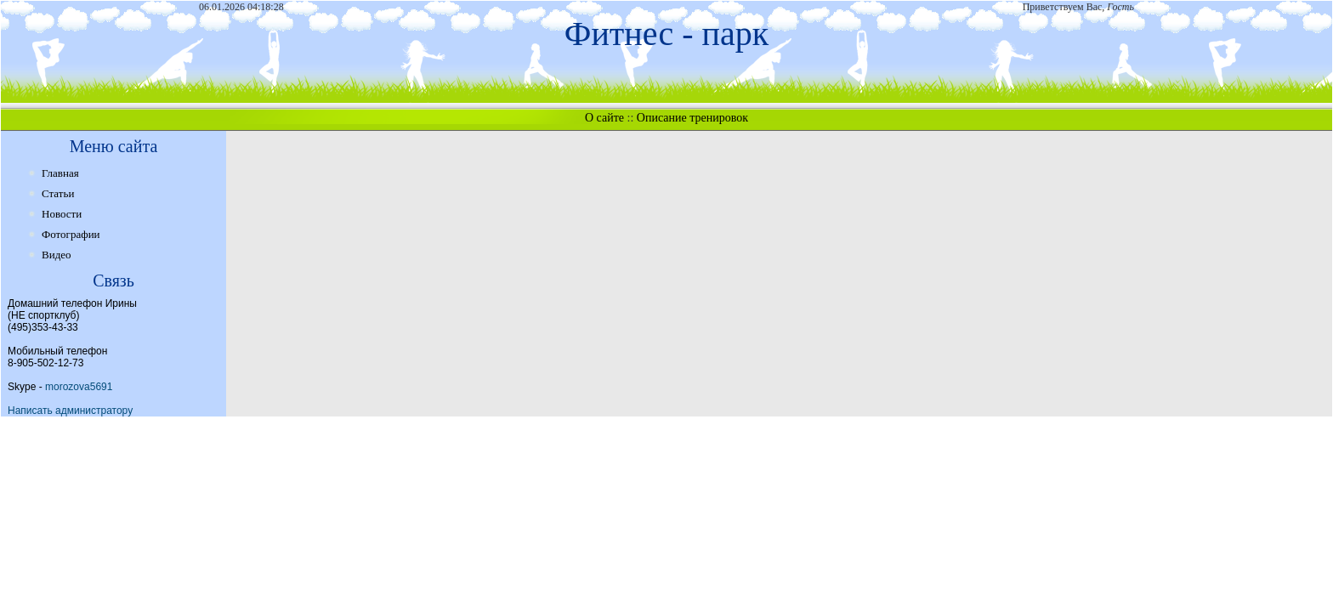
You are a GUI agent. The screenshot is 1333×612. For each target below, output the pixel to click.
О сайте (604, 117)
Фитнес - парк (666, 33)
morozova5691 (78, 387)
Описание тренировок (692, 117)
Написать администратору (70, 410)
